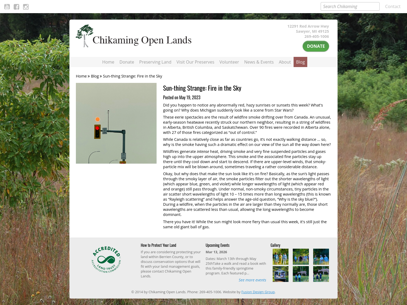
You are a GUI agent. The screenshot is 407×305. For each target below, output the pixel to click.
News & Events (259, 62)
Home (108, 62)
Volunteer (229, 62)
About (285, 62)
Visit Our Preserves (195, 62)
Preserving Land (155, 62)
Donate (316, 46)
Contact (393, 6)
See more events (252, 279)
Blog (300, 62)
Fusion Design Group (258, 291)
